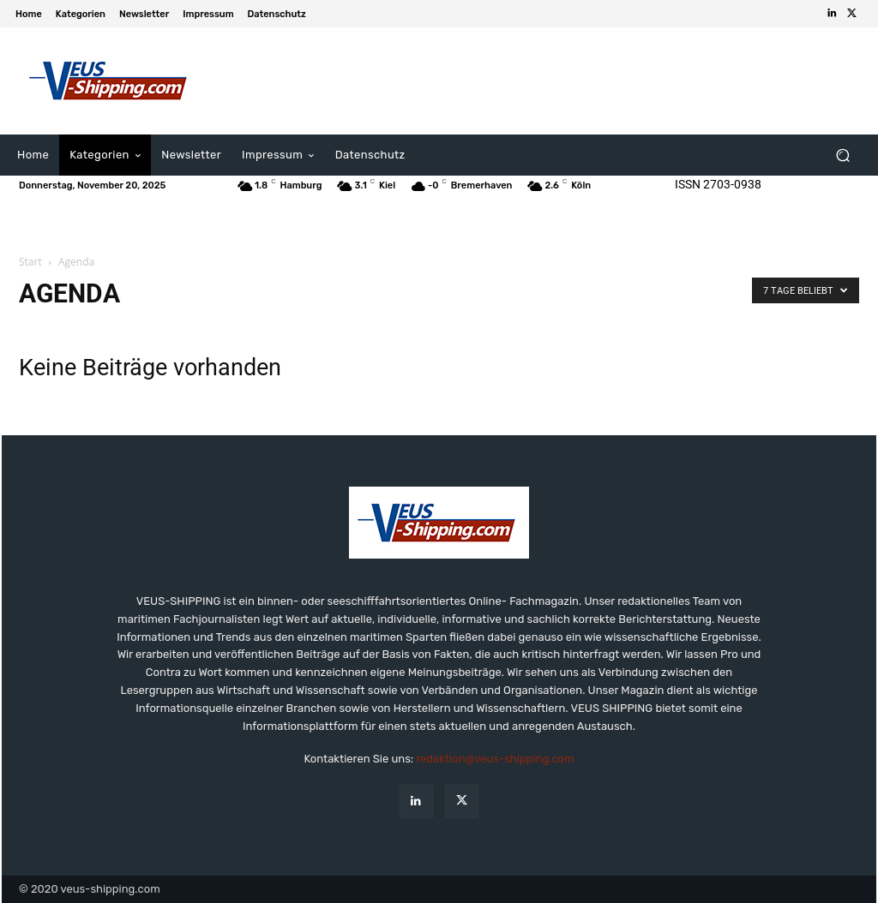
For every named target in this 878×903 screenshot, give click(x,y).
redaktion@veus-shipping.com (495, 758)
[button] (842, 155)
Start (30, 261)
